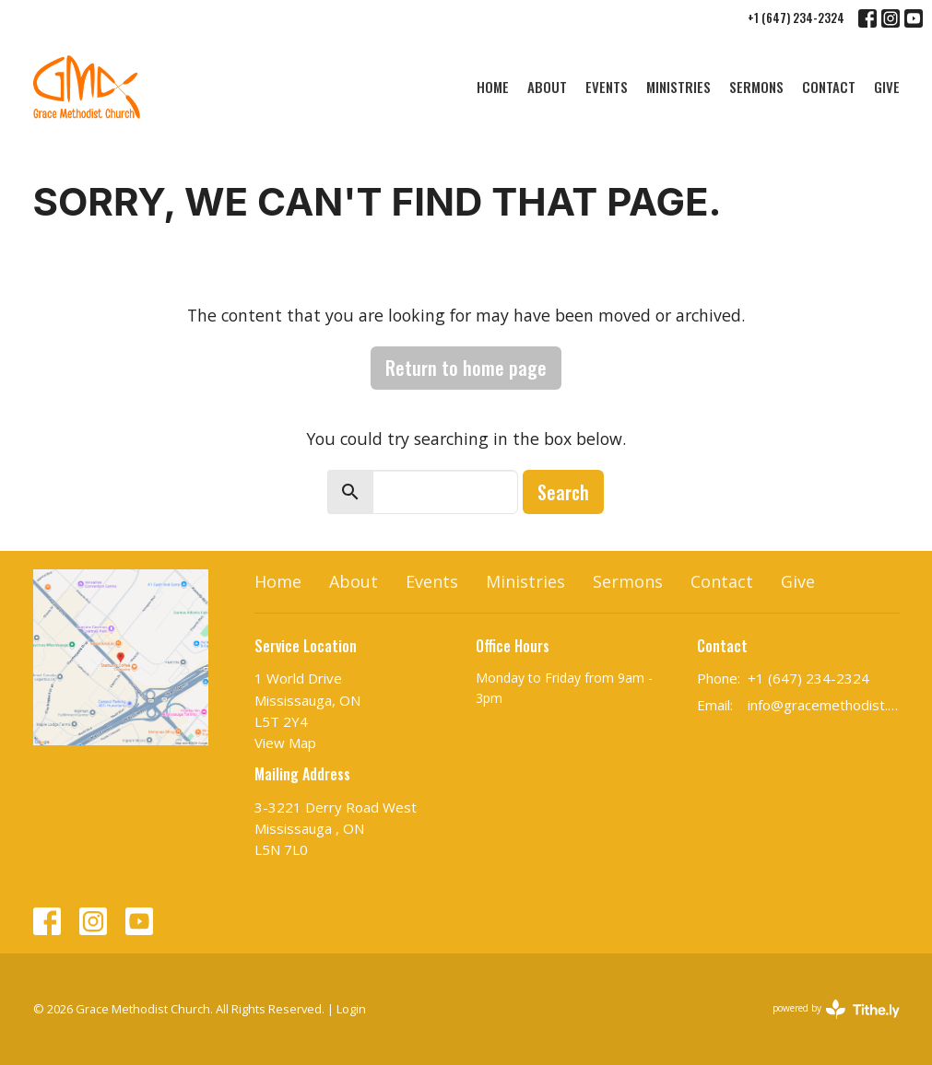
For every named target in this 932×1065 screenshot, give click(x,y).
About (547, 86)
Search (563, 492)
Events (606, 86)
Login (351, 1009)
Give (887, 86)
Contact (828, 86)
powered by (836, 1009)
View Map (285, 742)
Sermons (756, 86)
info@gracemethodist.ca (824, 705)
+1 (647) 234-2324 (796, 17)
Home (493, 86)
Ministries (678, 86)
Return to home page (466, 367)
